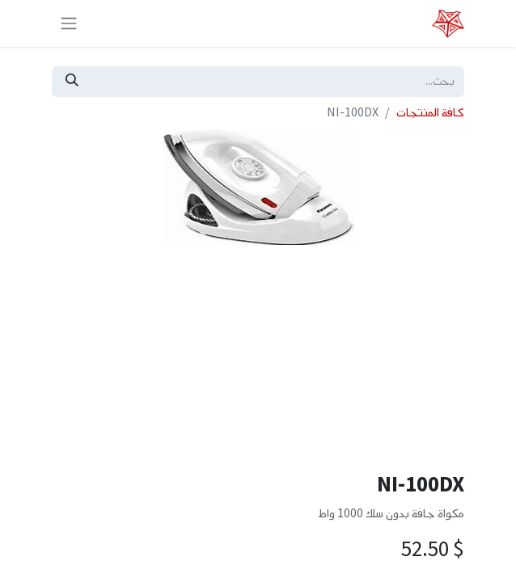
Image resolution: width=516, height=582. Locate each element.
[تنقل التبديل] (69, 23)
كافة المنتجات (430, 112)
